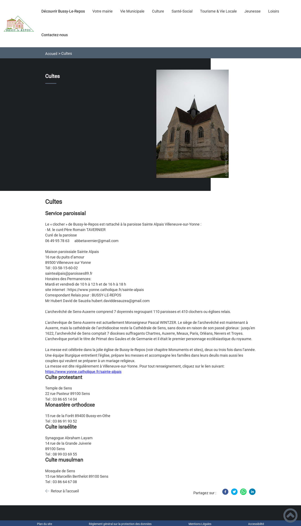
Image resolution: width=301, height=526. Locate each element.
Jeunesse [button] (252, 11)
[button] (290, 515)
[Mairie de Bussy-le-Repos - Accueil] (19, 24)
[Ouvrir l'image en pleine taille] (192, 124)
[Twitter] (234, 491)
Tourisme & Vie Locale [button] (218, 11)
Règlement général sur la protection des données (120, 524)
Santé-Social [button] (182, 11)
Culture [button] (158, 11)
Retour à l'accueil (65, 491)
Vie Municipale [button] (132, 11)
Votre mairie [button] (102, 11)
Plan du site (44, 524)
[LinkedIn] (252, 491)
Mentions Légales (200, 524)
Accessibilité (256, 524)
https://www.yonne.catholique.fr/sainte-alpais (83, 371)
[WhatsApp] (243, 491)
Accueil (51, 53)
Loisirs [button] (273, 11)
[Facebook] (225, 492)
